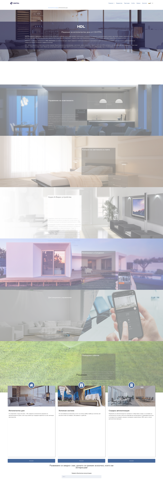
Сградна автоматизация (119, 410)
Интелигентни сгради (53, 7)
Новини (138, 3)
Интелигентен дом (17, 410)
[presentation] (71, 457)
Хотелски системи (66, 410)
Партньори (127, 3)
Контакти (144, 3)
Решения (111, 3)
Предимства (119, 3)
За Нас (133, 3)
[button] (31, 423)
